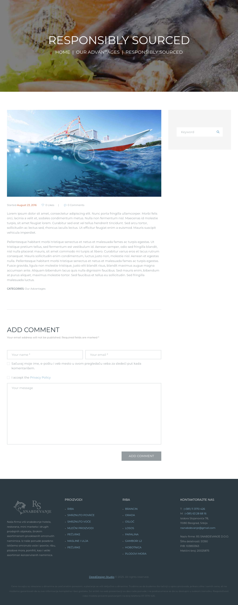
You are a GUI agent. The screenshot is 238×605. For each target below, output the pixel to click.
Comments (76, 205)
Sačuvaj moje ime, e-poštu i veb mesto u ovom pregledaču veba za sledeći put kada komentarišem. (76, 366)
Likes (49, 205)
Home (62, 52)
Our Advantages (98, 52)
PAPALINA (132, 534)
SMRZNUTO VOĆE (79, 521)
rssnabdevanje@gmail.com (197, 528)
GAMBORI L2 (133, 541)
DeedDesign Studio (101, 577)
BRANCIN (131, 508)
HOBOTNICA (133, 547)
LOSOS (129, 528)
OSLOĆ (129, 521)
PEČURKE (73, 534)
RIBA (70, 508)
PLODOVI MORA (135, 553)
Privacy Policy (40, 377)
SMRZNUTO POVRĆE (81, 515)
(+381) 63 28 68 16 (195, 513)
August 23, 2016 (27, 205)
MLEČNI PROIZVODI (80, 528)
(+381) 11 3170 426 (194, 508)
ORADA (130, 515)
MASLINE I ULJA (77, 541)
